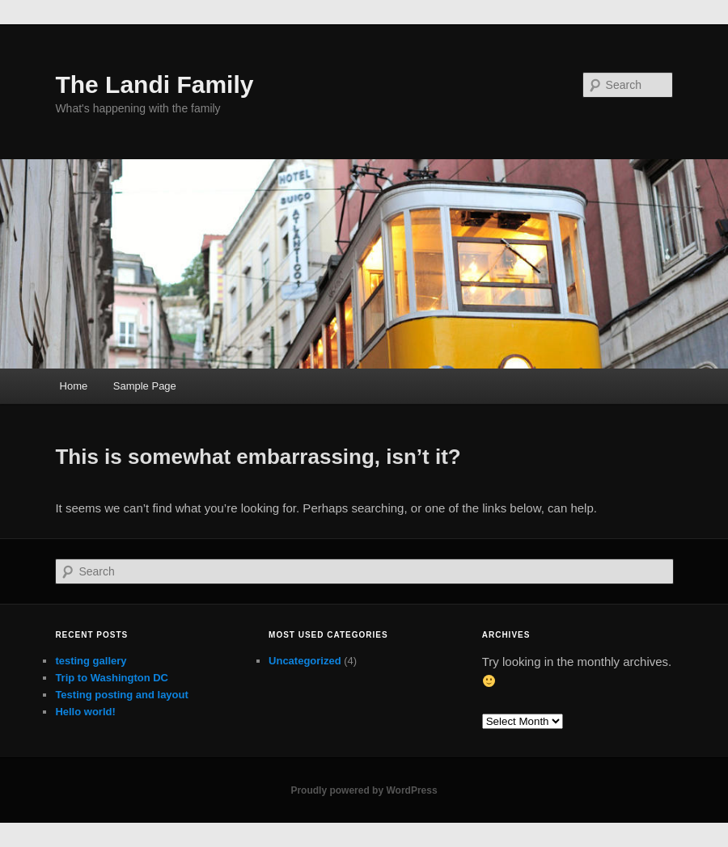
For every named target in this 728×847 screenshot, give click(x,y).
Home (74, 386)
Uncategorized (305, 661)
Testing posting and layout (121, 695)
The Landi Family (154, 84)
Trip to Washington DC (111, 678)
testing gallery (90, 661)
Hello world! (85, 712)
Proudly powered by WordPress (363, 790)
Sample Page (144, 386)
